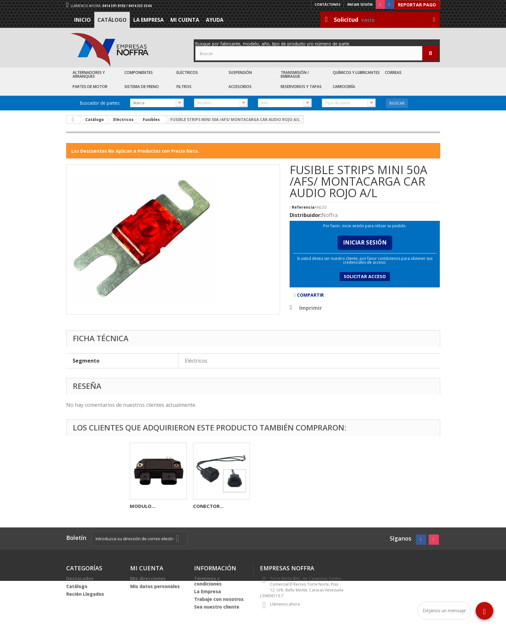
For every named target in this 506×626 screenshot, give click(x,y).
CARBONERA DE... (150, 506)
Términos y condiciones (208, 581)
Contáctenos (327, 4)
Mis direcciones (148, 578)
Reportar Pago (417, 5)
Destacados (80, 578)
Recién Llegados (85, 594)
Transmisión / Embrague (295, 74)
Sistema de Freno (141, 86)
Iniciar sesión (359, 4)
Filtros (183, 86)
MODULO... (269, 506)
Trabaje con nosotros (219, 599)
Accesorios (240, 86)
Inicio (82, 19)
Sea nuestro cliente (216, 607)
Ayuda (214, 19)
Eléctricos (187, 72)
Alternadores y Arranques (89, 74)
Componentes (138, 72)
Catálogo (112, 19)
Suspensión (240, 72)
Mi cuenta (184, 19)
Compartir (308, 295)
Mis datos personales (155, 586)
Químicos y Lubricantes (356, 72)
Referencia (303, 207)
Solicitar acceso (365, 276)
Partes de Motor (90, 86)
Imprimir (310, 307)
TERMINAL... (207, 506)
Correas (393, 72)
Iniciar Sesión (365, 242)
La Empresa (148, 19)
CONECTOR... (335, 506)
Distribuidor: (306, 215)
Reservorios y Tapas (301, 86)
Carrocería (344, 86)
